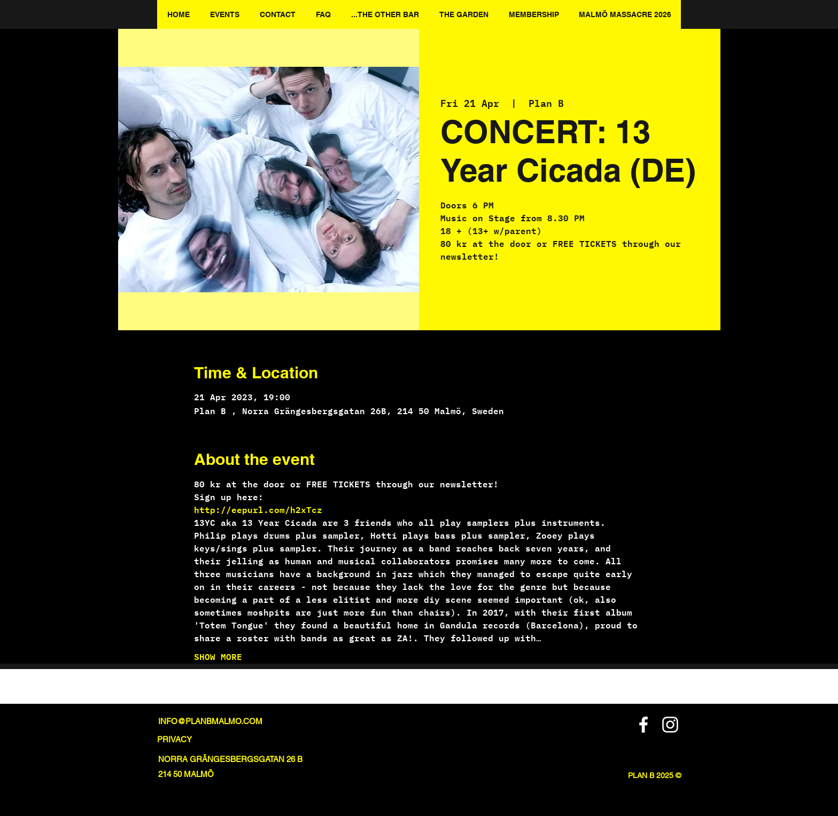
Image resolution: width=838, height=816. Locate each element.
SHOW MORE (218, 657)
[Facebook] (643, 724)
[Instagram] (670, 724)
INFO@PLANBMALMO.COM (210, 721)
